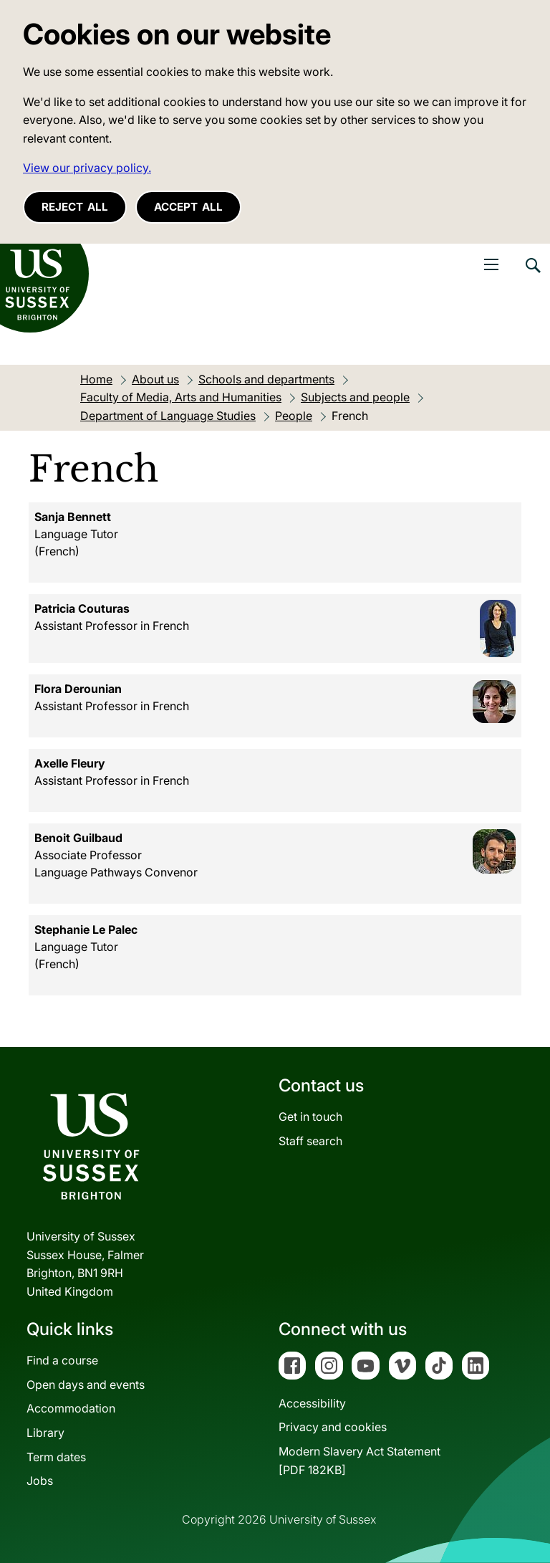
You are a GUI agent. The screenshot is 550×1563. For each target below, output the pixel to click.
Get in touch (310, 1116)
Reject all (75, 207)
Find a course (62, 1360)
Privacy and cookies (333, 1427)
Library (45, 1432)
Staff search (310, 1141)
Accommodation (70, 1408)
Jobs (39, 1480)
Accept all (188, 207)
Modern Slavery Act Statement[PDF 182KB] (359, 1460)
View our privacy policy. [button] (87, 168)
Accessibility (312, 1403)
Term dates (56, 1457)
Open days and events (85, 1384)
